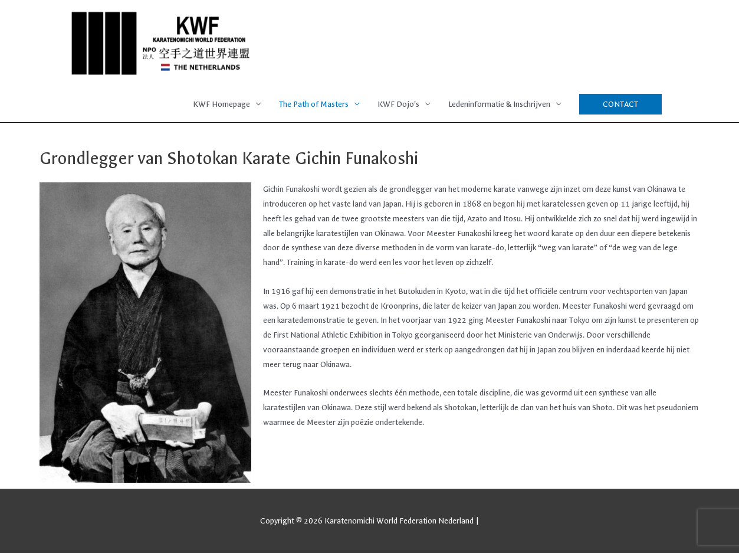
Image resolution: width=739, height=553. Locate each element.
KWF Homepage (221, 104)
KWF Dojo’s (398, 104)
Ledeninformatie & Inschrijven (499, 104)
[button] (620, 104)
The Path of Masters (314, 104)
